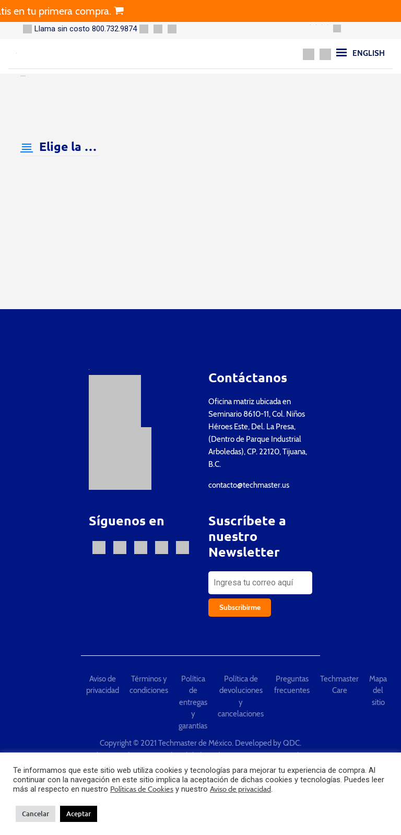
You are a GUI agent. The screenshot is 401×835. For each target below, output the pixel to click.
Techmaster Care (339, 685)
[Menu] (341, 52)
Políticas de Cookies (141, 789)
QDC (291, 743)
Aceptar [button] (78, 813)
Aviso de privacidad (102, 685)
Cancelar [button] (35, 813)
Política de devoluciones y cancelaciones (241, 696)
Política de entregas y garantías (193, 702)
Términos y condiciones (148, 685)
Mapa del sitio (378, 690)
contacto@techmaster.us (248, 485)
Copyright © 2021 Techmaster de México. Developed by (191, 743)
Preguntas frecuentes (292, 685)
